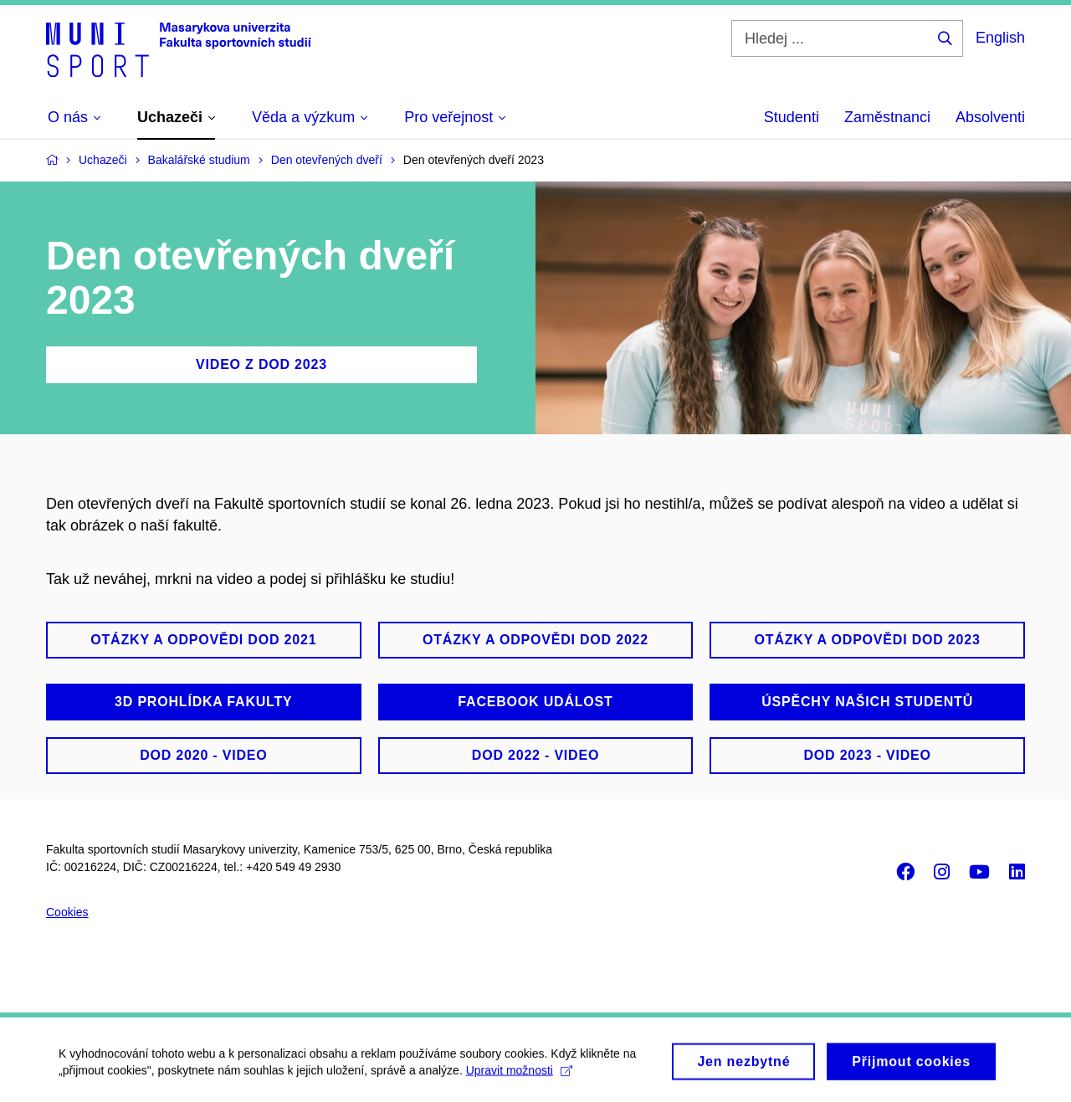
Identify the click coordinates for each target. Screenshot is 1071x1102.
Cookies (67, 912)
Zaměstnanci (887, 117)
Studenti (791, 117)
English (1000, 37)
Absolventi (990, 117)
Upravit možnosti (519, 1075)
